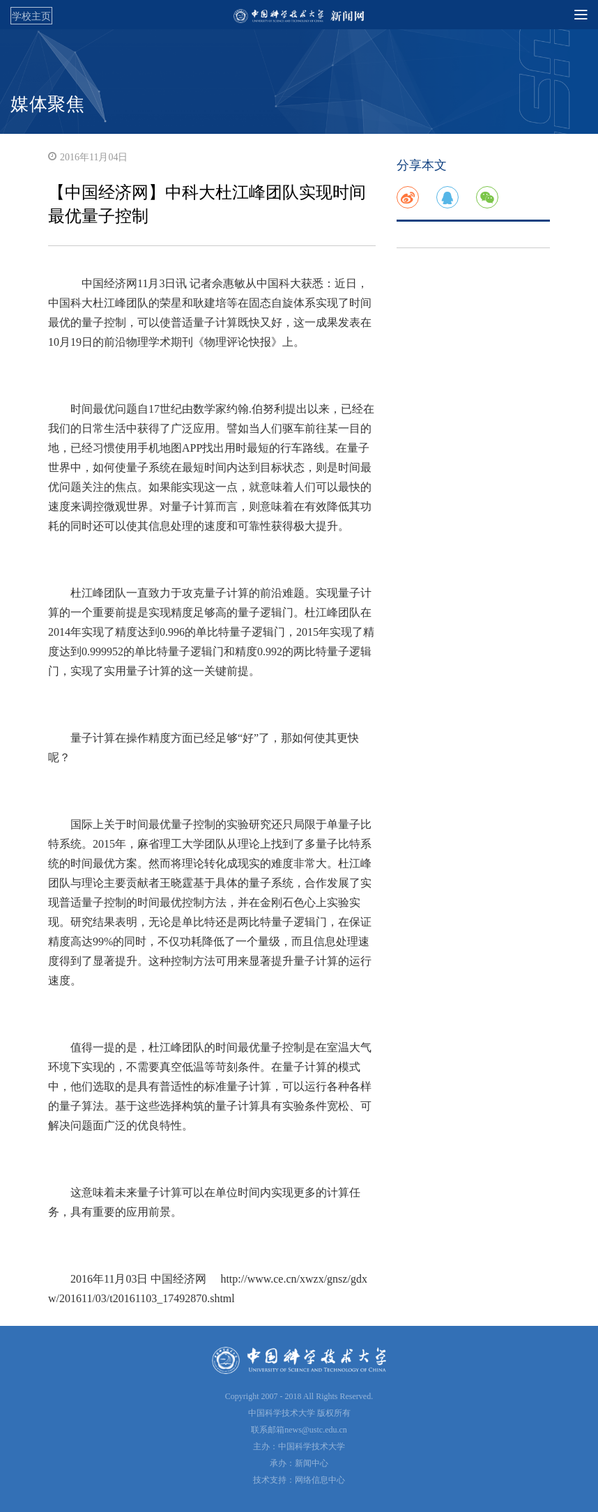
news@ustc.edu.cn (315, 1430)
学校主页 (31, 16)
